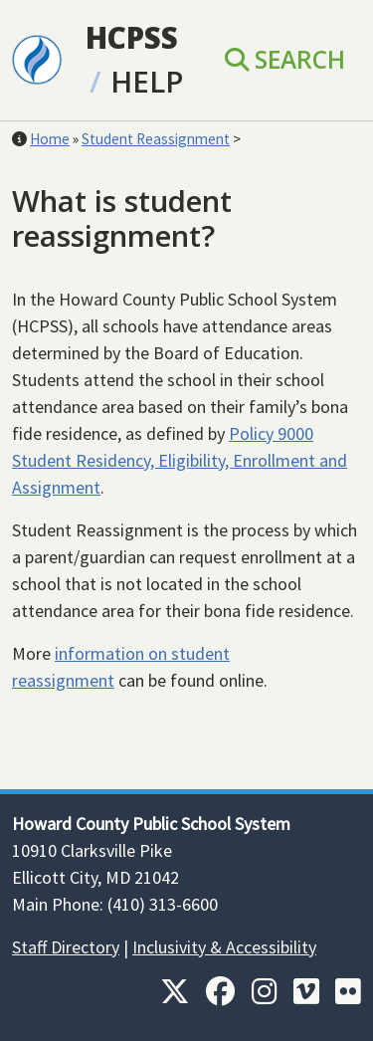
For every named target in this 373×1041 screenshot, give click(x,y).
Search (285, 59)
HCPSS (132, 37)
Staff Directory (65, 947)
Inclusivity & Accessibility (224, 947)
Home (50, 138)
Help (146, 81)
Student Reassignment (156, 138)
